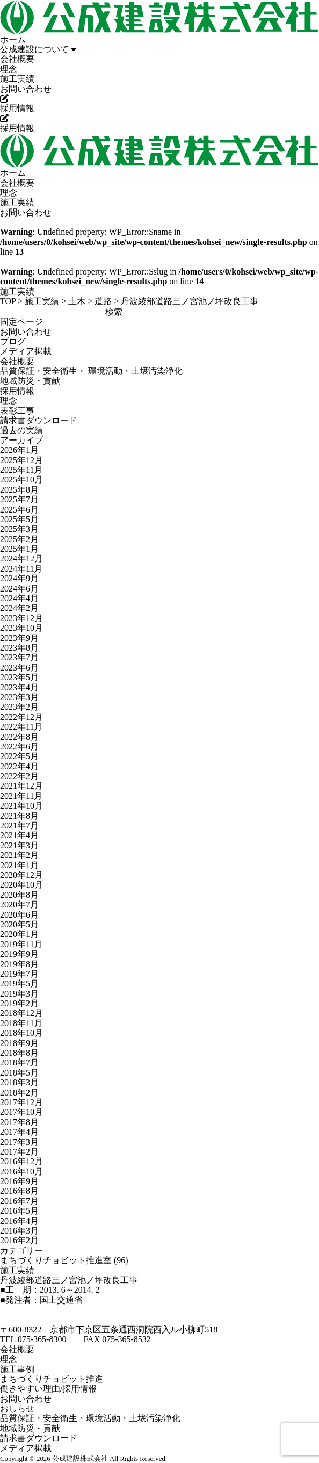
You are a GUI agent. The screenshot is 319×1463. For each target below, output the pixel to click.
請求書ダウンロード (38, 420)
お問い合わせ (26, 88)
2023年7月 (19, 657)
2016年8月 (19, 1190)
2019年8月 (19, 964)
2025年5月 (19, 519)
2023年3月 (19, 697)
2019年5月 (19, 983)
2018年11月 (21, 1023)
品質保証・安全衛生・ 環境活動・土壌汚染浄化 (91, 371)
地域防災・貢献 (30, 380)
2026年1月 (19, 450)
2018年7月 (19, 1062)
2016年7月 (19, 1201)
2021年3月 (19, 845)
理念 (8, 69)
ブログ (13, 341)
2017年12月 (21, 1102)
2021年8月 (19, 815)
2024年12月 (21, 558)
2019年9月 (19, 953)
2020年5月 (19, 924)
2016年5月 (19, 1210)
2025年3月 (19, 529)
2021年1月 (19, 865)
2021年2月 (19, 855)
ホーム (13, 39)
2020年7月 (19, 904)
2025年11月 (21, 469)
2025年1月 (19, 548)
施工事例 (17, 1369)
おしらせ (17, 1408)
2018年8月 (19, 1052)
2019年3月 (19, 993)
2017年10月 (21, 1111)
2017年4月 (19, 1131)
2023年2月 (19, 706)
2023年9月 (19, 638)
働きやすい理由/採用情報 (48, 1388)
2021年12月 (21, 785)
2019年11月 (21, 944)
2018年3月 (19, 1082)
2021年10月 (21, 805)
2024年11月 (21, 568)
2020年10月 (21, 884)
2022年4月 (19, 766)
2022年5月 (19, 756)
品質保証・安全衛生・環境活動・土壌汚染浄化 (90, 1418)
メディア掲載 (26, 351)
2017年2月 (19, 1151)
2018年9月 (19, 1043)
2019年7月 (19, 973)
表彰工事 (17, 410)
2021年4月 (19, 835)
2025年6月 (19, 509)
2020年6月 (19, 914)
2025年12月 (21, 460)
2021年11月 (21, 796)
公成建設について (38, 49)
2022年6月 (19, 746)
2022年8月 (19, 736)
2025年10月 (21, 479)
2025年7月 (19, 499)
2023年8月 (19, 647)
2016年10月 (21, 1171)
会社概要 (17, 58)
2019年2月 (19, 1003)
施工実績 (17, 78)
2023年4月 (19, 687)
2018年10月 (21, 1032)
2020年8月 (19, 894)
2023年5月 (19, 677)
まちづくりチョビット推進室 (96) (64, 1260)
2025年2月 (19, 539)
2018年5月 (19, 1072)
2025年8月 (19, 489)
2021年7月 (19, 825)
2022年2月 (19, 776)
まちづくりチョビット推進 (51, 1378)
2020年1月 (19, 934)
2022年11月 (21, 726)
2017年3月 (19, 1142)
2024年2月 (19, 607)
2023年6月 (19, 667)
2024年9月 (19, 578)
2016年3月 (19, 1230)
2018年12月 (21, 1013)
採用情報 (17, 390)
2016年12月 (21, 1161)
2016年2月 (19, 1240)
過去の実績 (21, 430)
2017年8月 (19, 1122)
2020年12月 (21, 875)
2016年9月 (19, 1181)
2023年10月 (21, 627)
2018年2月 (19, 1092)
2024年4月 (19, 598)
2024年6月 (19, 588)
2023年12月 (21, 618)
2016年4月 (19, 1221)
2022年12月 (21, 717)
